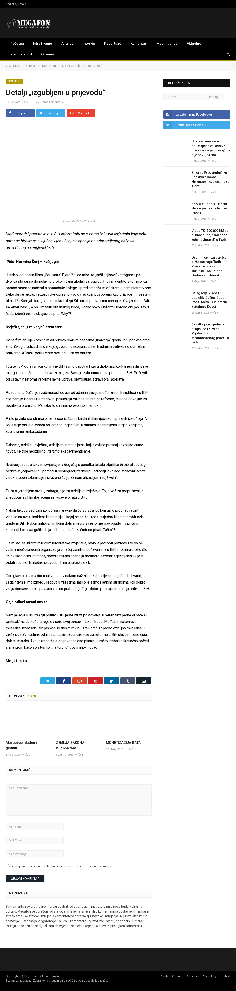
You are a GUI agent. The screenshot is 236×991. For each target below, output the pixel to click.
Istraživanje (42, 43)
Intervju (89, 43)
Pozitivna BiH (21, 54)
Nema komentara (47, 102)
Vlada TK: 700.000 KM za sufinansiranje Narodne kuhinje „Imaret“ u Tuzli (210, 235)
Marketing (209, 976)
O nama (47, 54)
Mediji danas (166, 43)
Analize (67, 43)
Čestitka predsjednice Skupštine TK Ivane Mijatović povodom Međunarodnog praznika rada (210, 333)
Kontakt (225, 976)
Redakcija (192, 976)
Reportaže (112, 43)
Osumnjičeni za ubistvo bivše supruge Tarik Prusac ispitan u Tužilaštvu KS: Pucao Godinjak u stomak (209, 266)
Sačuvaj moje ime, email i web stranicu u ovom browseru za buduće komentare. (62, 866)
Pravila (164, 976)
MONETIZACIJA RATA (127, 743)
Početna (17, 43)
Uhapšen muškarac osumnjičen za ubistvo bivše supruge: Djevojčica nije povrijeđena (211, 148)
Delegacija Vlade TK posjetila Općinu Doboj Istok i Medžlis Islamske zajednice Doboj (210, 299)
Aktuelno (194, 43)
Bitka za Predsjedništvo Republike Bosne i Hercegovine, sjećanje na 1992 (211, 179)
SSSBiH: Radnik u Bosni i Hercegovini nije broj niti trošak (210, 208)
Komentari (138, 43)
